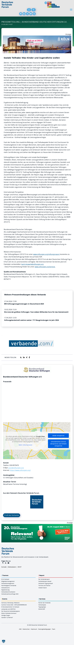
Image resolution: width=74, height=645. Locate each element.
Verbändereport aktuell (44, 581)
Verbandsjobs (42, 605)
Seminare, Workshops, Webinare (10, 602)
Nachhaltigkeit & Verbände (8, 585)
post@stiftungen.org (16, 468)
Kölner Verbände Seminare (8, 613)
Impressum (34, 629)
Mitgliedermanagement (8, 581)
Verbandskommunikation (8, 592)
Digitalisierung (5, 590)
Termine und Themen (44, 585)
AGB (20, 629)
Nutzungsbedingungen (44, 629)
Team (53, 629)
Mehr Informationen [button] (25, 445)
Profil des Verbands (11, 515)
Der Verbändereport (44, 579)
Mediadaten (12, 567)
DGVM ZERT (41, 609)
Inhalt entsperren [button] (58, 436)
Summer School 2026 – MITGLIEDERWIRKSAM (14, 605)
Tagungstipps (42, 607)
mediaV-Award (42, 587)
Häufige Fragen (5, 615)
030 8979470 (14, 465)
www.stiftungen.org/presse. (45, 267)
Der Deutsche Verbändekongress (10, 611)
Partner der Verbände (44, 602)
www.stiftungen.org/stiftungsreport (46, 254)
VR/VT (19, 567)
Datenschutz (26, 629)
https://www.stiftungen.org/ (20, 470)
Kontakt (3, 567)
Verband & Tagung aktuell (45, 583)
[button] (3, 641)
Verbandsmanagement (7, 583)
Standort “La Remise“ (7, 617)
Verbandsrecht (5, 587)
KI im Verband (5, 579)
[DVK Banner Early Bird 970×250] (37, 525)
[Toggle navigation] (71, 9)
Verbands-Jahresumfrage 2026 (9, 594)
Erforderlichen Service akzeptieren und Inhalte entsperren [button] (58, 444)
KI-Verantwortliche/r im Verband (10, 607)
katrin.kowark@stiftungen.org (32, 264)
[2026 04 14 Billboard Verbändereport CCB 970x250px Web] (37, 37)
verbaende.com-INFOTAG (8, 609)
